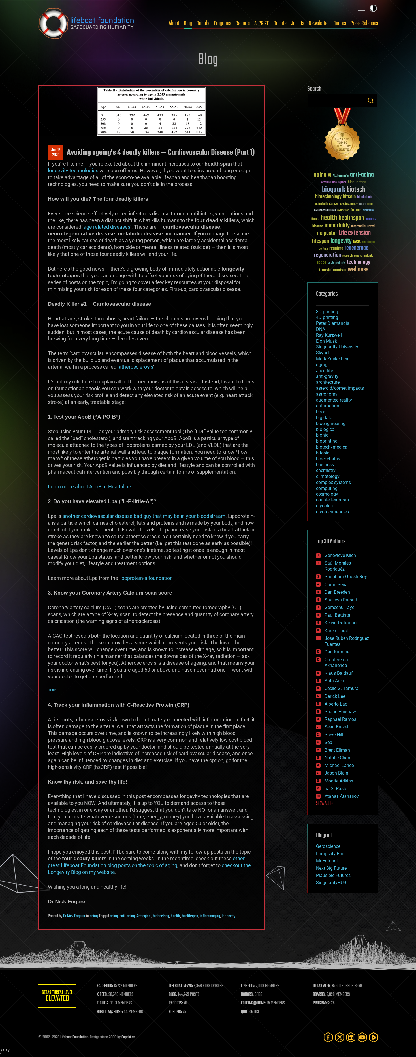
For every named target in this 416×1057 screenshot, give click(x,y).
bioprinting (327, 441)
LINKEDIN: (249, 986)
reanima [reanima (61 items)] (336, 248)
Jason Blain (336, 773)
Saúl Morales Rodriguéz (338, 566)
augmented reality (334, 400)
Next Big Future (331, 868)
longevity (228, 916)
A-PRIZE (261, 23)
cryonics (324, 506)
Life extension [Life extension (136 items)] (354, 233)
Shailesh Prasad (341, 600)
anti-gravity (327, 376)
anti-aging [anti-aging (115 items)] (362, 175)
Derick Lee (335, 696)
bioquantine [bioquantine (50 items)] (357, 182)
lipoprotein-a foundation (146, 578)
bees (320, 411)
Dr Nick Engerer (74, 916)
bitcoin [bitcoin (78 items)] (349, 197)
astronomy (327, 394)
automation (327, 405)
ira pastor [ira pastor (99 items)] (327, 233)
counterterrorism (332, 500)
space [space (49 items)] (321, 262)
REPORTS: (177, 1003)
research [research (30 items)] (347, 256)
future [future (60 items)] (356, 210)
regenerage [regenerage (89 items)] (356, 248)
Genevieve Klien (340, 555)
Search (370, 100)
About (174, 23)
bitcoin (323, 453)
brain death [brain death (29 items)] (321, 204)
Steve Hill (334, 734)
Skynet (323, 352)
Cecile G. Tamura (342, 688)
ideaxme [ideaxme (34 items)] (317, 227)
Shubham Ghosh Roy (346, 576)
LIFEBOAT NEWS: (182, 986)
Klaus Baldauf (339, 673)
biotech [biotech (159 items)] (356, 190)
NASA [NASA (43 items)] (357, 242)
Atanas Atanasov (342, 796)
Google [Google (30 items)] (315, 219)
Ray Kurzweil (329, 335)
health (175, 916)
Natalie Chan (337, 757)
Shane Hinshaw (340, 711)
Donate (280, 23)
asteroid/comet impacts (340, 388)
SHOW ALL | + (324, 803)
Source (52, 690)
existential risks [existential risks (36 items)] (325, 211)
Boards (203, 23)
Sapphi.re (128, 1037)
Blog (188, 23)
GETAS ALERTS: (324, 986)
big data (324, 417)
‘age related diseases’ (106, 227)
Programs (222, 23)
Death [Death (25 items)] (370, 204)
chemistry (326, 470)
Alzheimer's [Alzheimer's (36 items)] (341, 176)
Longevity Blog (331, 853)
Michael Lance (339, 765)
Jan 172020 (55, 153)
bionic (322, 435)
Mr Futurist (327, 860)
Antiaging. (143, 916)
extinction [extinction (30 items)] (343, 211)
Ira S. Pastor (337, 788)
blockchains (328, 459)
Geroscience (328, 846)
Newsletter (319, 23)
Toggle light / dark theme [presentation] (373, 8)
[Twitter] (339, 1037)
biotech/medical (332, 447)
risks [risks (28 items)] (356, 256)
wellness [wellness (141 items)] (358, 269)
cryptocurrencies (332, 511)
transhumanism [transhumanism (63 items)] (332, 270)
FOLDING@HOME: (254, 1003)
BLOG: (174, 994)
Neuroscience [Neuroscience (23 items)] (368, 242)
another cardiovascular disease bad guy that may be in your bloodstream (143, 516)
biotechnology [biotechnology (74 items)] (328, 197)
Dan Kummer (338, 652)
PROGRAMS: (321, 1003)
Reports (243, 23)
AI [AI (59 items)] (329, 175)
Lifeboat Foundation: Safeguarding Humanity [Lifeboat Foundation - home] (86, 23)
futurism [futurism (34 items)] (368, 211)
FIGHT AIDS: (107, 1003)
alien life (324, 370)
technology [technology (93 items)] (358, 262)
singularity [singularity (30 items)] (366, 256)
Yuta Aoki (334, 680)
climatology (328, 476)
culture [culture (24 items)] (362, 204)
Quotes (339, 23)
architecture (328, 382)
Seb (328, 742)
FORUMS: (176, 1012)
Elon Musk (326, 341)
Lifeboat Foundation (74, 1037)
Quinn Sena (336, 584)
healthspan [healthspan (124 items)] (351, 218)
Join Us (297, 23)
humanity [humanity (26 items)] (371, 219)
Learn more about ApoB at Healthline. (90, 487)
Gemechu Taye (339, 607)
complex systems (333, 482)
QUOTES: (248, 1012)
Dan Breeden (337, 592)
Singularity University (337, 347)
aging (94, 916)
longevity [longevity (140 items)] (341, 241)
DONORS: (248, 994)
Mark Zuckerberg (333, 358)
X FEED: (103, 994)
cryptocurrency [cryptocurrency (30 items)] (349, 204)
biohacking (161, 916)
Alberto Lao (336, 704)
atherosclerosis (136, 367)
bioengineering (330, 423)
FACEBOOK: (106, 986)
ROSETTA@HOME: (111, 1012)
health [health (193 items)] (329, 218)
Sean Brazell (337, 727)
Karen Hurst (336, 630)
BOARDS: (319, 994)
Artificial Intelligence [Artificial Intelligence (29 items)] (333, 183)
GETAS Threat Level (58, 997)
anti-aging (127, 916)
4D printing (327, 317)
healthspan (190, 916)
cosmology (327, 494)
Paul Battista (337, 615)
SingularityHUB (331, 882)
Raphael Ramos (340, 719)
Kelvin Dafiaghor (341, 622)
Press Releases (364, 23)
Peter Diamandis (332, 323)
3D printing (327, 311)
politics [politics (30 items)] (323, 249)
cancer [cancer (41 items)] (334, 204)
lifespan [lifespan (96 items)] (320, 241)
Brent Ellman (337, 750)
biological (326, 429)
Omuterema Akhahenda (336, 662)
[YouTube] (362, 1037)
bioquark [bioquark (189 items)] (333, 190)
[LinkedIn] (350, 1037)
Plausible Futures (333, 875)
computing (327, 488)
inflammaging (210, 916)
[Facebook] (328, 1037)
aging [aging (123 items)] (320, 175)
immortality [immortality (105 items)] (337, 225)
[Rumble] (373, 1037)
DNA (320, 329)
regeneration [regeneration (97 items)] (327, 255)
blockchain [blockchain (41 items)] (364, 197)
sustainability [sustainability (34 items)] (336, 263)
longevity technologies (73, 170)
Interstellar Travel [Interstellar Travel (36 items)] (363, 226)
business (325, 464)
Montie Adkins (339, 781)
